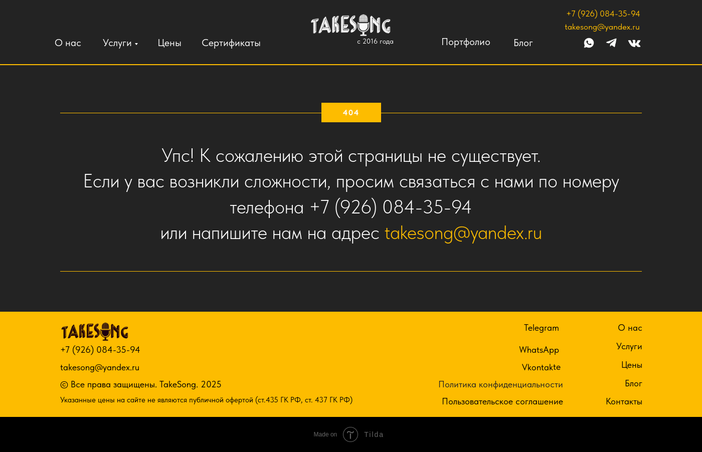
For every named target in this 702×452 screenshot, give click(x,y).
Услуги (117, 43)
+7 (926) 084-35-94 (603, 14)
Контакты (624, 401)
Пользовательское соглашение (502, 401)
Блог (523, 43)
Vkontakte (541, 366)
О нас (68, 43)
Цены (169, 43)
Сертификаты (231, 43)
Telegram (541, 327)
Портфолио (465, 42)
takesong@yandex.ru (602, 27)
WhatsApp (539, 349)
